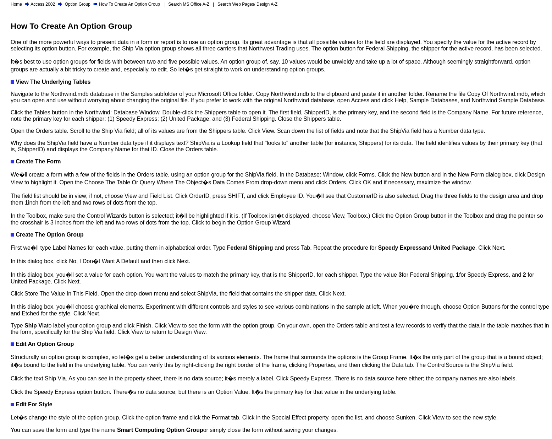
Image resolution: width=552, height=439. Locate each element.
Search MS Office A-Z (188, 4)
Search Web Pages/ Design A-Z (247, 4)
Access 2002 (43, 4)
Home (16, 4)
